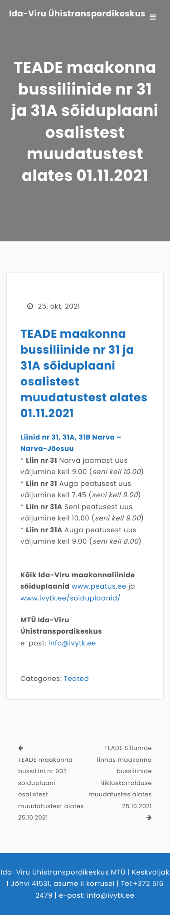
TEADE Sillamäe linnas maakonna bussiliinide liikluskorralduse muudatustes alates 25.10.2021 (120, 777)
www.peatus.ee (99, 586)
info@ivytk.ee (72, 643)
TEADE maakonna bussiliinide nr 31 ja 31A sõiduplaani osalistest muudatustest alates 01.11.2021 (83, 373)
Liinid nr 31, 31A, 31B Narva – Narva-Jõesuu (70, 443)
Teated (76, 679)
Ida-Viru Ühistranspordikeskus (77, 14)
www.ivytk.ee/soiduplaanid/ (70, 598)
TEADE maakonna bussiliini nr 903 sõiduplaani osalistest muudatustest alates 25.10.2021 (51, 788)
